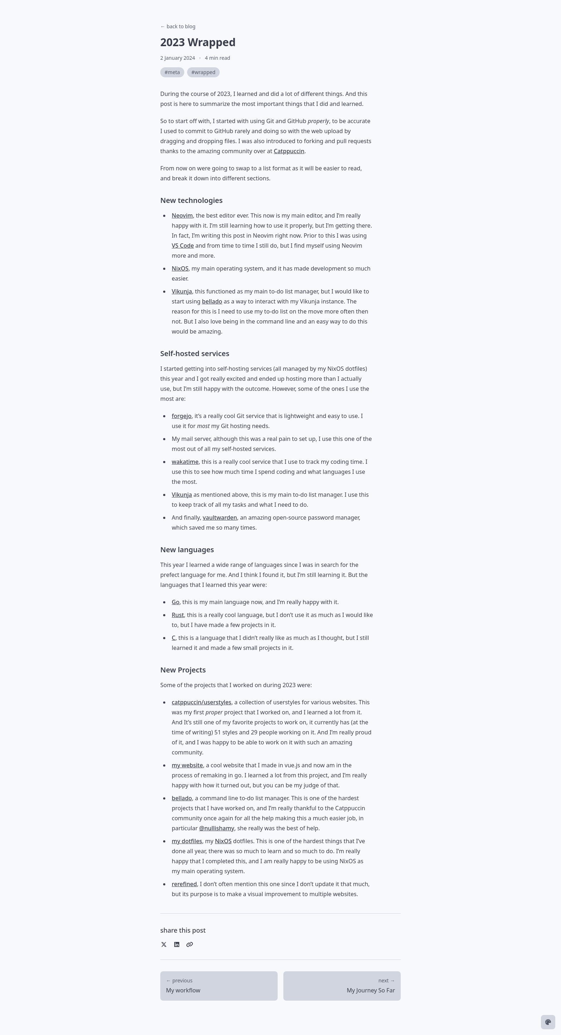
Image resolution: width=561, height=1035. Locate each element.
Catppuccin (289, 151)
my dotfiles (187, 841)
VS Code (183, 245)
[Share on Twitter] (163, 944)
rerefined (184, 884)
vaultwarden (220, 517)
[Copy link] (189, 944)
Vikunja (182, 291)
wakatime (185, 462)
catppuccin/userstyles (201, 702)
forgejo (181, 416)
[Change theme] (548, 1022)
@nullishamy (216, 828)
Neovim (182, 215)
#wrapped (203, 72)
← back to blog (177, 26)
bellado (212, 301)
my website (187, 765)
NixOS (180, 268)
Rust (178, 615)
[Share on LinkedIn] (176, 944)
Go (175, 602)
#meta (172, 72)
